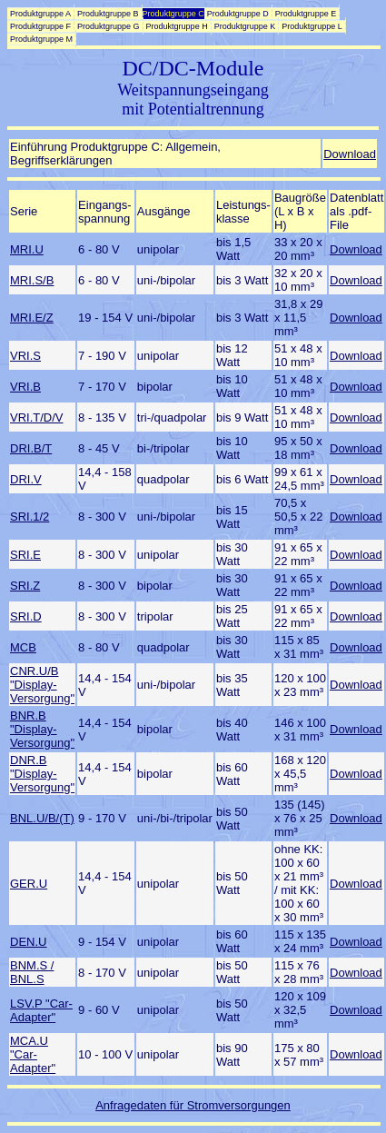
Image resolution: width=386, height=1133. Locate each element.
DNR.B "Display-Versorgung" (42, 773)
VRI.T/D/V (37, 417)
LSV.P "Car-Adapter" (41, 1010)
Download (349, 154)
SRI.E (25, 555)
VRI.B (25, 386)
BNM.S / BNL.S (32, 972)
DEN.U (28, 942)
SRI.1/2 (29, 516)
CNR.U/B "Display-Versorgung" (42, 684)
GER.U (28, 883)
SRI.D (26, 616)
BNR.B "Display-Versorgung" (42, 729)
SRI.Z (25, 585)
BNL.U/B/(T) (42, 818)
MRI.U (27, 249)
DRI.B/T (31, 448)
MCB (23, 647)
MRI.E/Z (32, 317)
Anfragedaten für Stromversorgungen (193, 1105)
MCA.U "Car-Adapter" (32, 1054)
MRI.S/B (32, 280)
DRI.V (26, 479)
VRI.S (25, 356)
